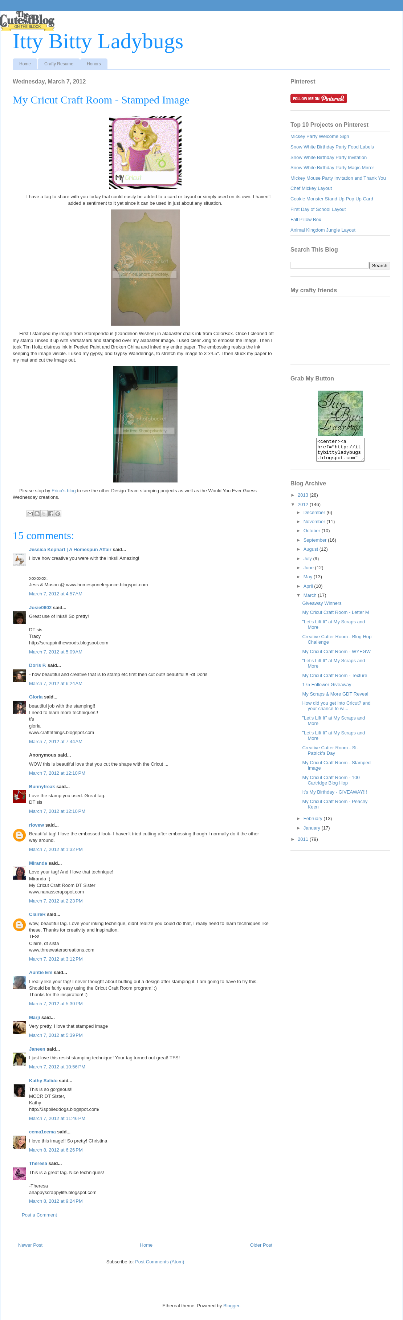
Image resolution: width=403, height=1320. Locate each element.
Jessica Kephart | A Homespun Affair (70, 549)
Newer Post (30, 1245)
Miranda (38, 863)
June (309, 572)
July (308, 563)
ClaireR (37, 914)
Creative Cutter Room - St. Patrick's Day (330, 755)
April (309, 590)
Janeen (37, 1049)
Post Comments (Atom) (159, 1261)
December (315, 517)
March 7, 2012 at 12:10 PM (57, 773)
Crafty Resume (58, 63)
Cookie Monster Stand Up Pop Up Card (331, 198)
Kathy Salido (43, 1080)
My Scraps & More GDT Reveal (335, 698)
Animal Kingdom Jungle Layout (322, 230)
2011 (304, 843)
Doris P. (37, 665)
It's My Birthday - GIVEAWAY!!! (334, 796)
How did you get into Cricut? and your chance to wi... (336, 710)
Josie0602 (40, 607)
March (311, 599)
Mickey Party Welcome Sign (319, 136)
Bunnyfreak (42, 786)
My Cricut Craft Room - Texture (334, 680)
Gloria (36, 697)
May (309, 581)
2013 (304, 499)
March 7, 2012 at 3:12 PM (56, 959)
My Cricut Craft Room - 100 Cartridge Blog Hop (330, 784)
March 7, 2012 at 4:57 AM (55, 593)
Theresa (38, 1163)
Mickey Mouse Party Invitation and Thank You (338, 178)
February (314, 823)
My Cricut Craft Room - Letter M (335, 616)
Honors (94, 63)
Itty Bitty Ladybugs (98, 41)
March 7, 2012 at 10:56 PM (57, 1067)
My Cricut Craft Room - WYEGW (336, 656)
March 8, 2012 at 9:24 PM (56, 1201)
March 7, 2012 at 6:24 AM (55, 683)
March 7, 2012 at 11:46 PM (57, 1118)
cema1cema (42, 1131)
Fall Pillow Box (305, 219)
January (313, 832)
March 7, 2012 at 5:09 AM (55, 652)
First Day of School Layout (318, 209)
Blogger (231, 1305)
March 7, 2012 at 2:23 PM (56, 901)
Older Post (261, 1245)
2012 (304, 509)
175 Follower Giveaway (326, 689)
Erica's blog (64, 490)
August (311, 553)
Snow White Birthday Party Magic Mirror (332, 167)
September (316, 544)
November (315, 526)
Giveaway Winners (321, 607)
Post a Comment (39, 1215)
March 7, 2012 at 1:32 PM (56, 849)
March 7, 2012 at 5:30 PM (56, 1003)
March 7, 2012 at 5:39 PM (56, 1035)
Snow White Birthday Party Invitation (328, 157)
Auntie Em (40, 972)
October (313, 535)
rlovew (36, 825)
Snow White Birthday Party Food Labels (332, 147)
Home (25, 63)
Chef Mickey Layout (311, 188)
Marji (34, 1017)
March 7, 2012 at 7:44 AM (55, 741)
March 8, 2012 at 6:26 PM (56, 1150)
